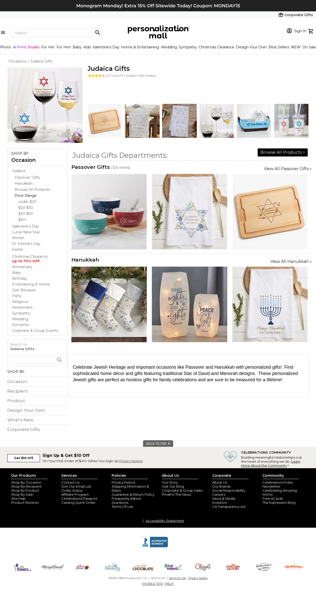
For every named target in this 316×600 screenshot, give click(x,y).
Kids (87, 47)
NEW (296, 47)
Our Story (170, 482)
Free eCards (272, 498)
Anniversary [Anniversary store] (22, 267)
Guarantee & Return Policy (133, 494)
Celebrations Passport (79, 498)
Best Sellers (278, 47)
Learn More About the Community (270, 463)
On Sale (309, 47)
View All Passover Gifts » (288, 168)
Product (16, 400)
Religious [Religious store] (20, 301)
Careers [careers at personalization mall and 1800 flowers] (218, 494)
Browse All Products (32, 189)
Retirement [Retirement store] (22, 307)
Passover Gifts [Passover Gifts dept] (27, 177)
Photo (5, 47)
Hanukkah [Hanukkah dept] (23, 183)
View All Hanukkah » (291, 261)
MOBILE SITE (152, 584)
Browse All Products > (282, 152)
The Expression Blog (278, 502)
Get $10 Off (23, 458)
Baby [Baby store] (16, 272)
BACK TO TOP (158, 444)
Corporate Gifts (23, 429)
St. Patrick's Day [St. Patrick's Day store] (26, 243)
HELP (169, 584)
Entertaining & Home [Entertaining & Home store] (31, 284)
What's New (20, 419)
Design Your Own (251, 47)
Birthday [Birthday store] (19, 278)
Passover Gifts (90, 167)
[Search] (57, 32)
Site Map (18, 498)
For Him (64, 47)
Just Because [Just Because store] (24, 290)
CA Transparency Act (229, 506)
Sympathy (188, 47)
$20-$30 (25, 207)
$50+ (22, 219)
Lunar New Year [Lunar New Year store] (26, 232)
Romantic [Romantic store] (20, 325)
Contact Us (70, 482)
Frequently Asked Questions (126, 500)
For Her (48, 47)
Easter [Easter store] (17, 249)
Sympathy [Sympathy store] (21, 313)
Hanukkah (85, 260)
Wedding (169, 47)
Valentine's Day (106, 47)
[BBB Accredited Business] (154, 546)
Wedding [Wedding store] (20, 319)
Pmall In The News (176, 494)
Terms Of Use (122, 506)
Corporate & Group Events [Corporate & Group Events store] (35, 330)
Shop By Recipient (26, 486)
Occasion (23, 160)
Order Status (71, 490)
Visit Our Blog (173, 486)
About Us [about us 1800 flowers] (219, 482)
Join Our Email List (76, 486)
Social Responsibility (228, 490)
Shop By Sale (22, 494)
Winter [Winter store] (18, 238)
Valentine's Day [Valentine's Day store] (25, 226)
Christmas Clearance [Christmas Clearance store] (30, 258)
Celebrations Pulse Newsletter (277, 484)
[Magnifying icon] (97, 32)
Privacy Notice (131, 461)
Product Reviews (25, 502)
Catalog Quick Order (78, 502)
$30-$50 (25, 213)
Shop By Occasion (26, 482)
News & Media (223, 498)
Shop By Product (25, 490)
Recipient (17, 391)
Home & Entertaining (140, 47)
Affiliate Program (75, 494)
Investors (219, 502)
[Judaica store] (18, 171)
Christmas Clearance (216, 47)
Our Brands (221, 486)
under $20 (27, 201)
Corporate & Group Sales (182, 490)
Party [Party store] (17, 296)
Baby (77, 47)
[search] (38, 360)
